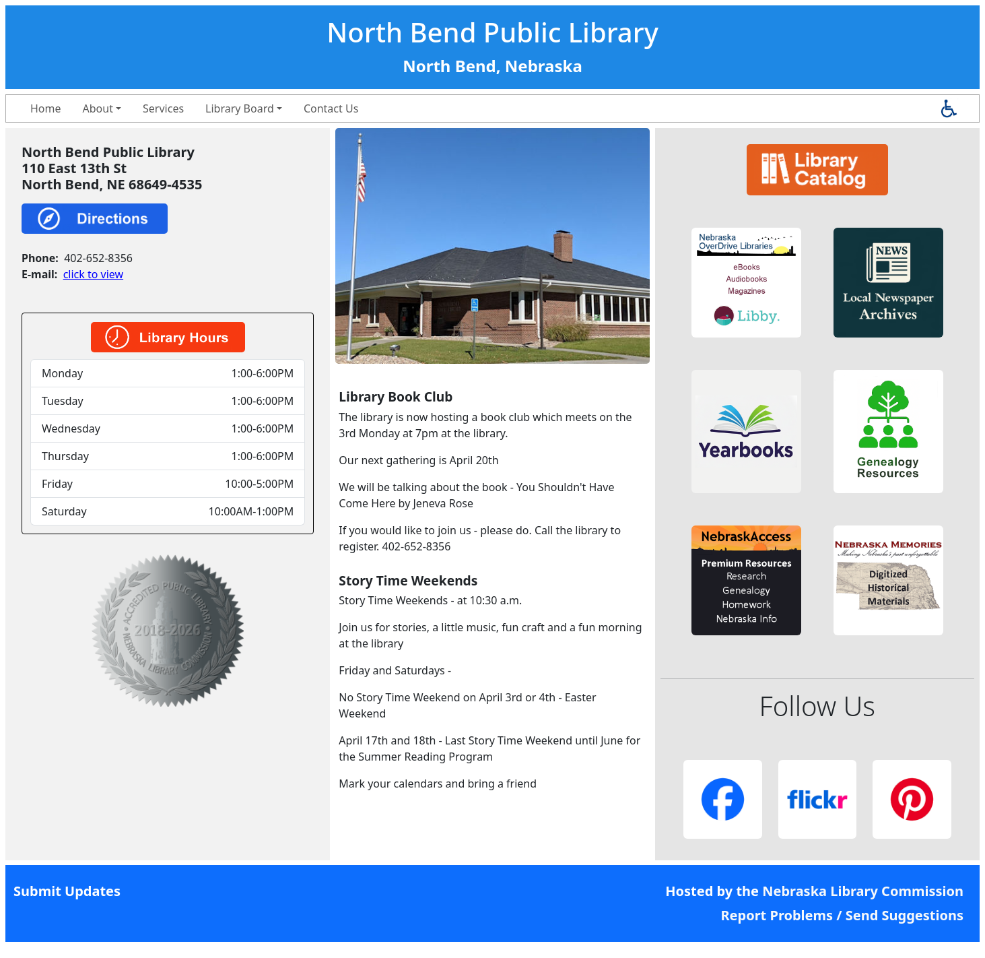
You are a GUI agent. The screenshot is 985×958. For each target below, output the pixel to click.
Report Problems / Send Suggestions (841, 915)
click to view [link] (93, 274)
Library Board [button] (239, 108)
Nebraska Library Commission (862, 891)
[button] (746, 283)
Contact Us (331, 108)
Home (45, 108)
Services (163, 108)
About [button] (98, 108)
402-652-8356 (98, 258)
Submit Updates (67, 891)
